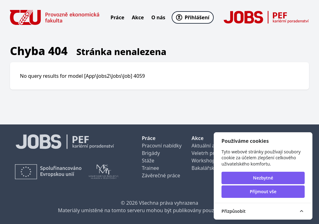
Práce (117, 17)
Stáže (148, 160)
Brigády (151, 153)
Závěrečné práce (161, 175)
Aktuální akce (207, 145)
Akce (138, 17)
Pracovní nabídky (162, 145)
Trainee (150, 168)
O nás (158, 17)
